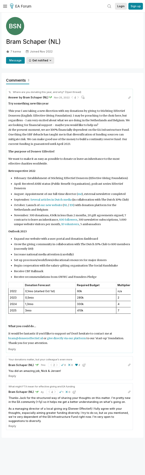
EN (71, 205)
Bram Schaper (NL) (35, 97)
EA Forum (21, 6)
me (80, 194)
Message (15, 60)
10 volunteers (70, 224)
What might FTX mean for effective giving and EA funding (41, 386)
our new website (51, 205)
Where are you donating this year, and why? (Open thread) (47, 91)
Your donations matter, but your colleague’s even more (40, 359)
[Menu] (5, 6)
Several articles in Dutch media (51, 199)
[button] (63, 365)
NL (65, 205)
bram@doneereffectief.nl (25, 338)
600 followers (68, 219)
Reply (12, 349)
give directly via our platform (66, 338)
